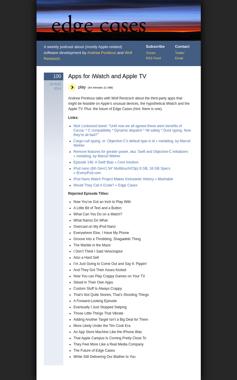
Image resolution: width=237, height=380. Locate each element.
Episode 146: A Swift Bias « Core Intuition (106, 162)
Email (179, 58)
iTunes (151, 53)
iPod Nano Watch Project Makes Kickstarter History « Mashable (123, 179)
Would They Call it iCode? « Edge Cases (105, 185)
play (95, 87)
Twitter (180, 53)
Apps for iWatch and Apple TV (107, 76)
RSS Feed (153, 58)
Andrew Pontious (101, 52)
